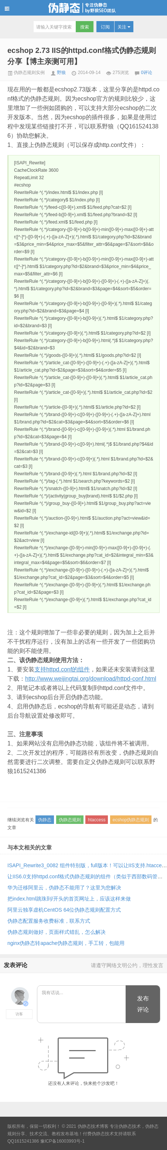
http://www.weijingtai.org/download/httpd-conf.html (90, 678)
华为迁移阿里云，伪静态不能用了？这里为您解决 (64, 888)
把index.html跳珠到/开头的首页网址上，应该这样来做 (69, 899)
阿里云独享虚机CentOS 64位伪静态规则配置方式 (64, 910)
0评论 (147, 72)
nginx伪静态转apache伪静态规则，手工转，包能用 (66, 943)
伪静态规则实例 (26, 72)
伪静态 (44, 819)
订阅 (105, 27)
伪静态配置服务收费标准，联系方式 (48, 921)
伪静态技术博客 (83, 8)
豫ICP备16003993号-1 (62, 1141)
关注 (123, 27)
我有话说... (82, 1004)
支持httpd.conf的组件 (62, 669)
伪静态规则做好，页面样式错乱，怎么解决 (56, 932)
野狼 (61, 72)
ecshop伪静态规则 (131, 819)
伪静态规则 (70, 819)
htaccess (96, 819)
